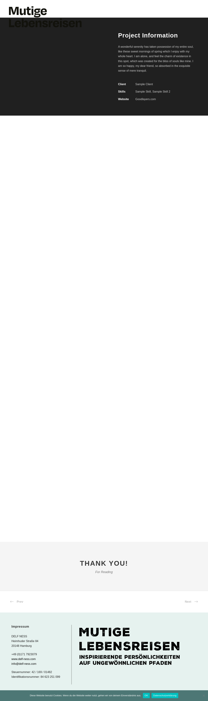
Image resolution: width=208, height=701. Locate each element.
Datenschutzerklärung (164, 695)
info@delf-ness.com (23, 663)
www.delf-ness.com (23, 659)
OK (146, 695)
